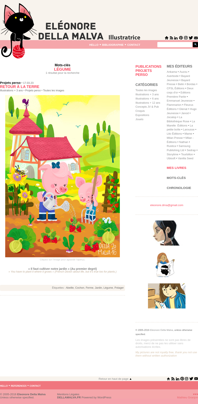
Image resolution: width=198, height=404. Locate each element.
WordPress (104, 397)
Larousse (188, 129)
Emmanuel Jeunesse (180, 100)
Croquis (140, 110)
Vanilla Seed (185, 158)
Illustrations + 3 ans (11, 90)
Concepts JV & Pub (147, 106)
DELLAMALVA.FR (69, 397)
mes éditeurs (179, 66)
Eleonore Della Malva (161, 330)
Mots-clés (176, 178)
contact (133, 44)
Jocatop (172, 117)
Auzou (183, 71)
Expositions (142, 115)
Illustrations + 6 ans (147, 98)
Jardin (98, 287)
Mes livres (176, 168)
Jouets (139, 119)
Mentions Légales (68, 394)
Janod (185, 113)
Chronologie (179, 188)
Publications (148, 67)
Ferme (89, 287)
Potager (119, 287)
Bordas (191, 84)
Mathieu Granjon (187, 397)
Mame (188, 133)
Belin (181, 84)
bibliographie (113, 44)
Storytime (172, 154)
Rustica (171, 146)
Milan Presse (175, 137)
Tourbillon (187, 154)
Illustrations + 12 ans (147, 102)
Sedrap (191, 150)
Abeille (70, 287)
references (18, 385)
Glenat (183, 109)
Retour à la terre (19, 87)
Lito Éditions (174, 133)
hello (93, 44)
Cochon (79, 287)
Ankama (172, 71)
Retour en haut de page (115, 378)
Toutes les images (53, 90)
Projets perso (10, 82)
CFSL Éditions (175, 88)
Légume (108, 287)
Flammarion (174, 104)
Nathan (183, 142)
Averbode (173, 76)
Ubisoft (171, 158)
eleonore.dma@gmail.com (166, 205)
